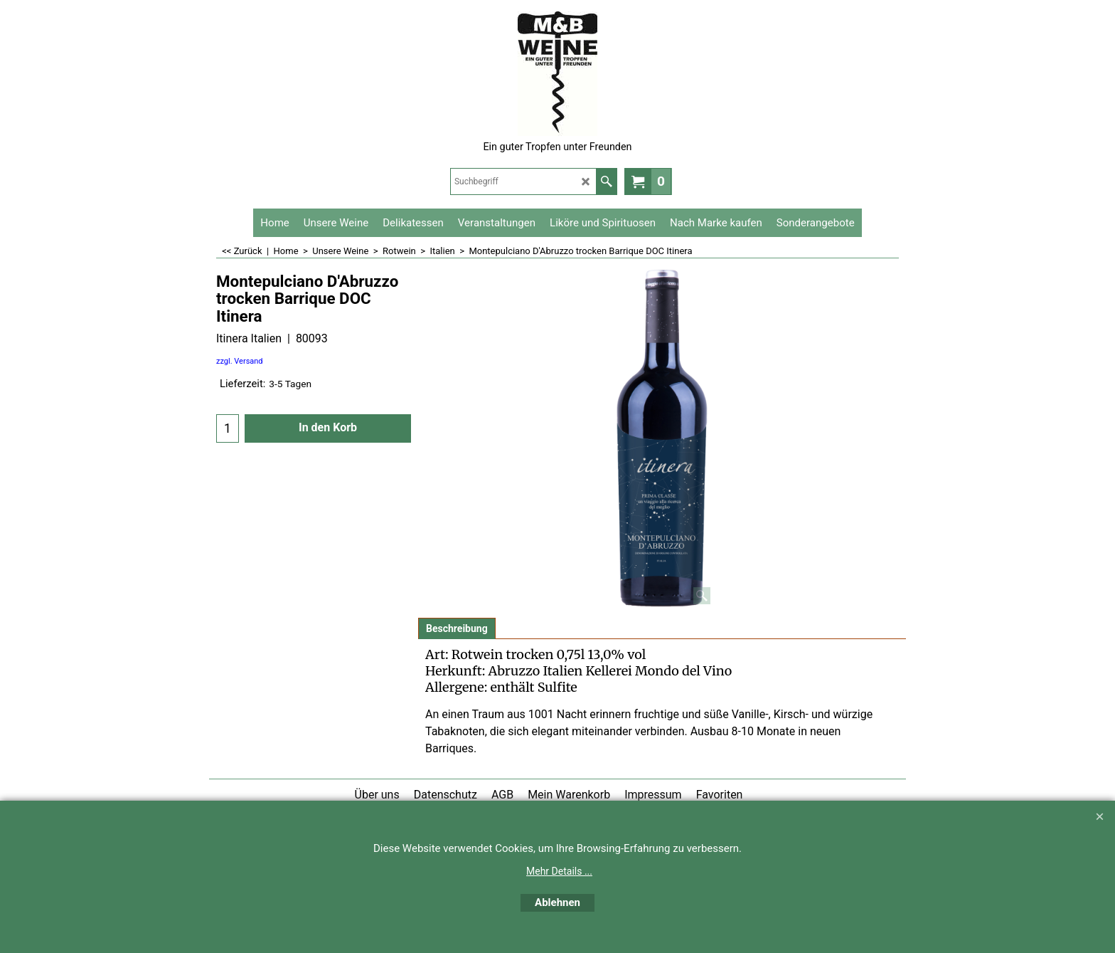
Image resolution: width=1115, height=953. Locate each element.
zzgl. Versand (239, 361)
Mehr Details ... (559, 871)
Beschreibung (457, 628)
